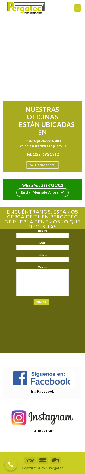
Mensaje (42, 281)
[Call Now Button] (11, 464)
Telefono (42, 259)
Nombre (42, 234)
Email (42, 246)
